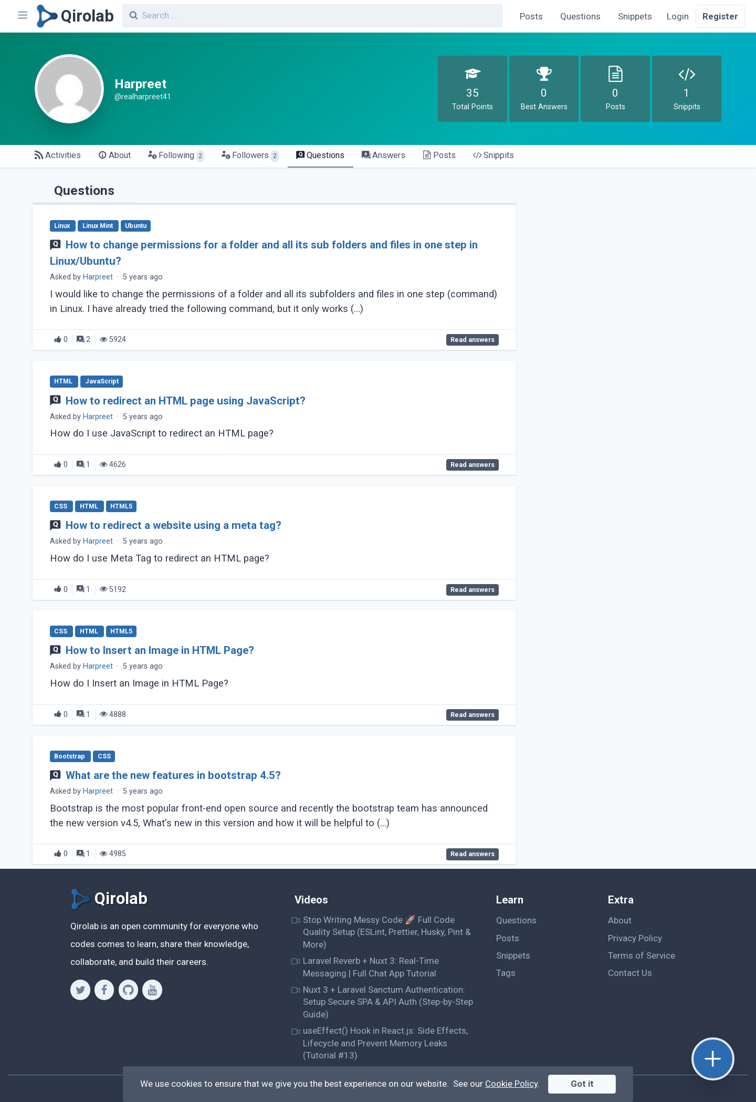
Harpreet (98, 277)
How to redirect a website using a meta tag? (173, 525)
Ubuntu (135, 226)
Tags (506, 973)
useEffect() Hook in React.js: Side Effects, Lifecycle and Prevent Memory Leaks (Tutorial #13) (385, 1043)
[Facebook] (104, 990)
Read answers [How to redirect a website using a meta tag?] (472, 590)
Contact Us (630, 973)
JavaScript (102, 382)
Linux (62, 226)
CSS (61, 506)
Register (720, 16)
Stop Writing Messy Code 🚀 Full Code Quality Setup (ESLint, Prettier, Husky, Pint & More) (387, 932)
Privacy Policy (635, 938)
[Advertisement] (630, 250)
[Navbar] (22, 16)
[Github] (128, 990)
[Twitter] (80, 990)
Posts (531, 16)
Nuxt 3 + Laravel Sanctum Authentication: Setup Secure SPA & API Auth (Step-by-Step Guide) (388, 1002)
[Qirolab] (73, 16)
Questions (580, 16)
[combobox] (312, 15)
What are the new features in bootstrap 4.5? (173, 775)
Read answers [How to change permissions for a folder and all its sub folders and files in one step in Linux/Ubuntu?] (472, 340)
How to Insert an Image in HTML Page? (160, 650)
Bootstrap (70, 756)
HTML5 (121, 506)
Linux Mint (98, 226)
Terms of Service (641, 955)
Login (678, 16)
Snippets (635, 16)
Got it (582, 1083)
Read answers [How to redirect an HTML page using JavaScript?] (472, 465)
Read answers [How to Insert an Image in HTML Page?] (472, 715)
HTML (64, 382)
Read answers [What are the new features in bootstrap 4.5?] (472, 854)
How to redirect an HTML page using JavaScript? (186, 400)
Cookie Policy (511, 1083)
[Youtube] (152, 990)
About (620, 920)
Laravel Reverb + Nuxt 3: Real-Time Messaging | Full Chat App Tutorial (371, 966)
